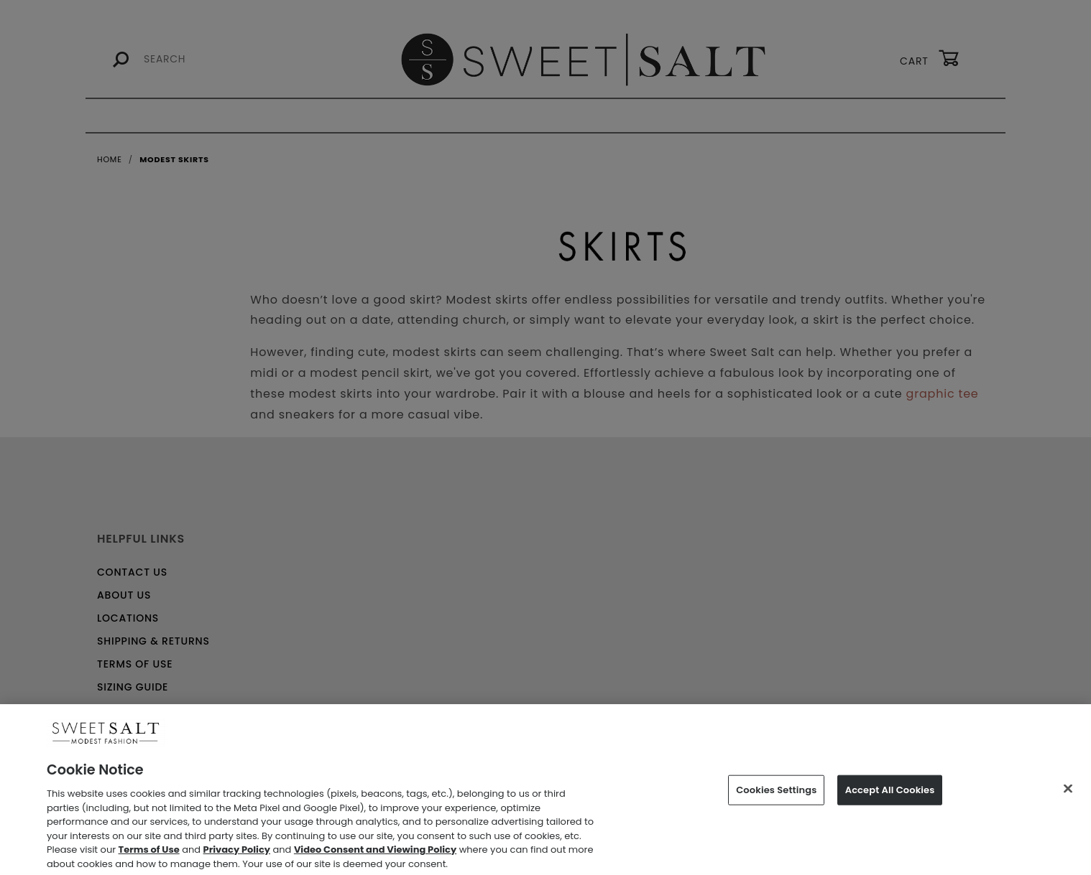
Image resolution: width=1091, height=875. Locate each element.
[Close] (1068, 794)
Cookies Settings (776, 795)
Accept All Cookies (890, 795)
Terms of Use (149, 855)
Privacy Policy (236, 855)
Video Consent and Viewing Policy (375, 855)
